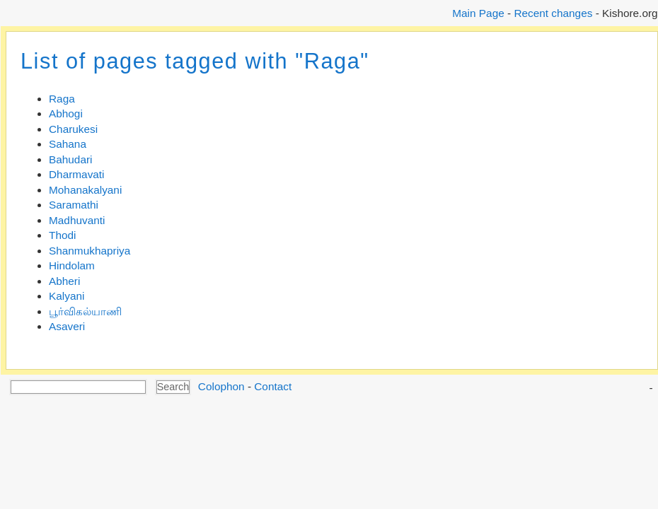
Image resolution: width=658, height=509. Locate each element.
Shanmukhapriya (89, 251)
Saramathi (73, 205)
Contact (273, 386)
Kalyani (66, 296)
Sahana (67, 144)
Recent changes (553, 13)
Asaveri (67, 326)
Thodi (62, 235)
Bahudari (70, 159)
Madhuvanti (77, 220)
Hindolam (72, 265)
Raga (62, 99)
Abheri (64, 281)
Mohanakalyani (85, 190)
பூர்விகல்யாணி (85, 311)
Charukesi (73, 129)
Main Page (478, 13)
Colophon (221, 386)
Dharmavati (77, 174)
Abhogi (66, 113)
